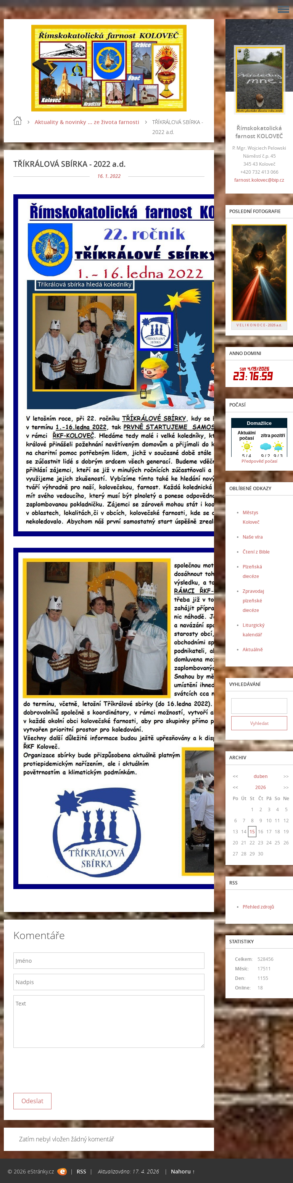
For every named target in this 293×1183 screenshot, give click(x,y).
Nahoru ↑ (183, 1171)
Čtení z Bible (256, 552)
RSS (81, 1171)
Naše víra (253, 537)
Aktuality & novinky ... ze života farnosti (87, 122)
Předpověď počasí (259, 461)
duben (261, 776)
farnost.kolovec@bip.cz (259, 180)
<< (235, 776)
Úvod (17, 120)
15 (252, 831)
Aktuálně (253, 649)
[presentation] (71, 1068)
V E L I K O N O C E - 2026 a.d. (259, 325)
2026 (260, 787)
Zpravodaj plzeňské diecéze (253, 600)
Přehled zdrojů (258, 907)
